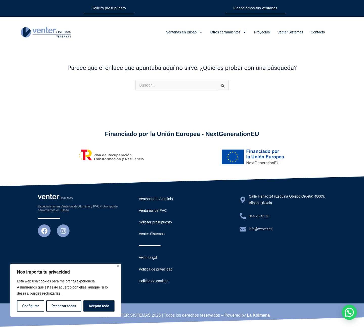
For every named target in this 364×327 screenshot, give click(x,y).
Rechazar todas (64, 306)
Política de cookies (153, 281)
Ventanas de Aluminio (156, 199)
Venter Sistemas (290, 32)
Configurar (30, 306)
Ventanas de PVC (153, 210)
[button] (349, 312)
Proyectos (262, 32)
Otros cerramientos (228, 32)
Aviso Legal (148, 258)
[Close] (118, 266)
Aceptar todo (99, 306)
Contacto (318, 32)
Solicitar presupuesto (155, 222)
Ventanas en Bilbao (184, 32)
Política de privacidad (155, 269)
